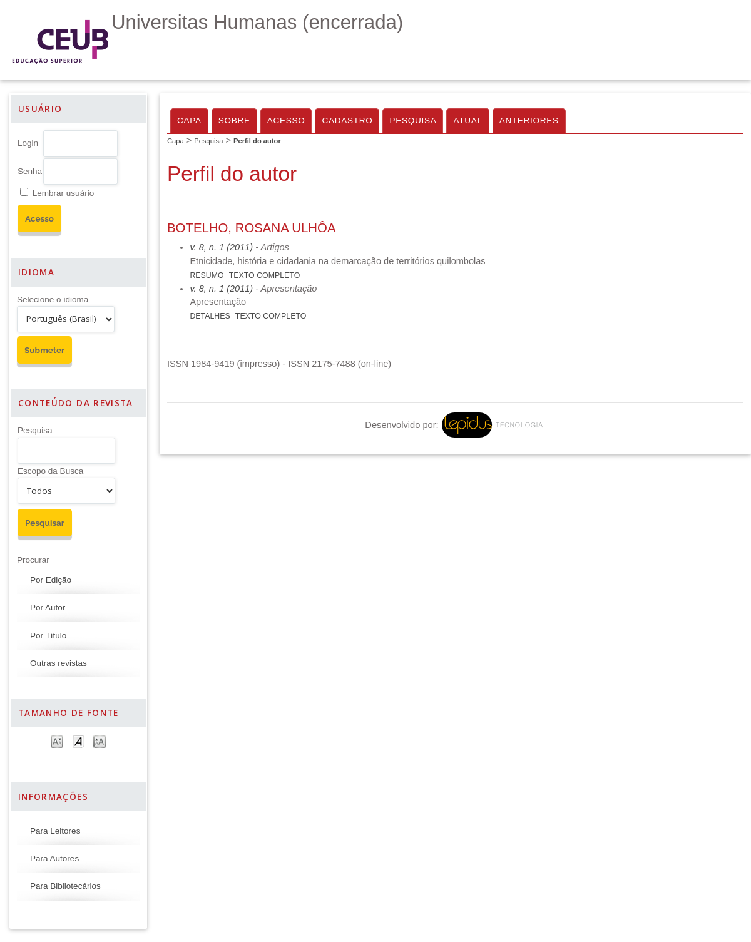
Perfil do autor (257, 141)
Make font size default (78, 741)
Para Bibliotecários (65, 886)
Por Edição (50, 580)
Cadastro (347, 120)
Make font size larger (99, 741)
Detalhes (210, 316)
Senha (30, 171)
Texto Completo (264, 275)
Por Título (48, 635)
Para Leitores (55, 831)
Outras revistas (58, 663)
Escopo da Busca (50, 471)
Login (28, 143)
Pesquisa (35, 430)
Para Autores (54, 858)
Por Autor (47, 607)
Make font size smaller (57, 741)
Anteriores (529, 120)
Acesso (286, 120)
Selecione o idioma (52, 299)
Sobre (234, 120)
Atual (467, 120)
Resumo (206, 275)
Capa (189, 120)
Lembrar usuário (63, 193)
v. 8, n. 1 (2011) (221, 247)
